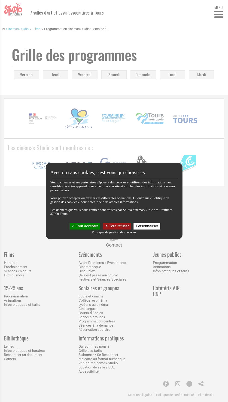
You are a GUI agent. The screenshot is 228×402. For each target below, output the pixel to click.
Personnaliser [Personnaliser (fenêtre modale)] (147, 226)
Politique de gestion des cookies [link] (114, 232)
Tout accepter (85, 226)
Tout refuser (117, 226)
